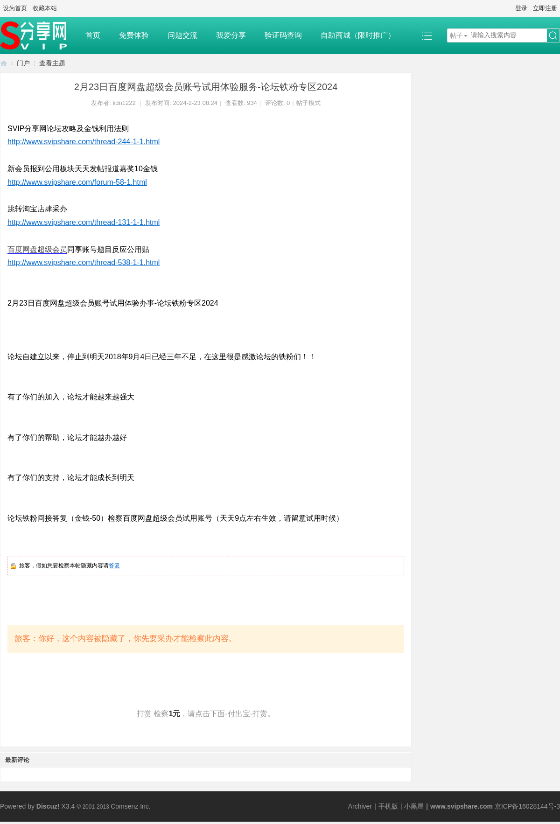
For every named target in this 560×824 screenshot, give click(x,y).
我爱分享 (231, 35)
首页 (92, 35)
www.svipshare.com (461, 806)
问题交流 (182, 35)
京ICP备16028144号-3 (527, 806)
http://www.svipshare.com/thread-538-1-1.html (83, 262)
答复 (114, 565)
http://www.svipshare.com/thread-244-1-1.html (83, 142)
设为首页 (15, 8)
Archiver (360, 806)
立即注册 (545, 8)
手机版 (388, 806)
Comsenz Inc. (131, 806)
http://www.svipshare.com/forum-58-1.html (77, 182)
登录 (521, 8)
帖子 (456, 35)
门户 (23, 63)
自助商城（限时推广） (358, 35)
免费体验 (134, 35)
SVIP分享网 (3, 63)
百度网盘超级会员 (37, 249)
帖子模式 (308, 102)
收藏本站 (45, 8)
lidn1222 (124, 102)
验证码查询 (283, 35)
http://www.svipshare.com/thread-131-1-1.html (83, 222)
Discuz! (48, 806)
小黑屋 (414, 806)
